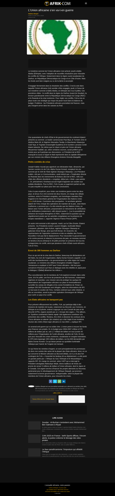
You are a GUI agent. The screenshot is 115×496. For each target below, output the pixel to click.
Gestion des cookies (65, 491)
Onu (30, 201)
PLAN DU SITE (62, 487)
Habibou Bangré (33, 13)
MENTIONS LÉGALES (63, 489)
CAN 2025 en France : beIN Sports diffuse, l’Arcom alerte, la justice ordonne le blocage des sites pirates (64, 438)
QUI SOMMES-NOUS (52, 489)
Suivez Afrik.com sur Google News (43, 399)
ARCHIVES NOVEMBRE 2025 (52, 491)
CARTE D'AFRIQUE (53, 487)
